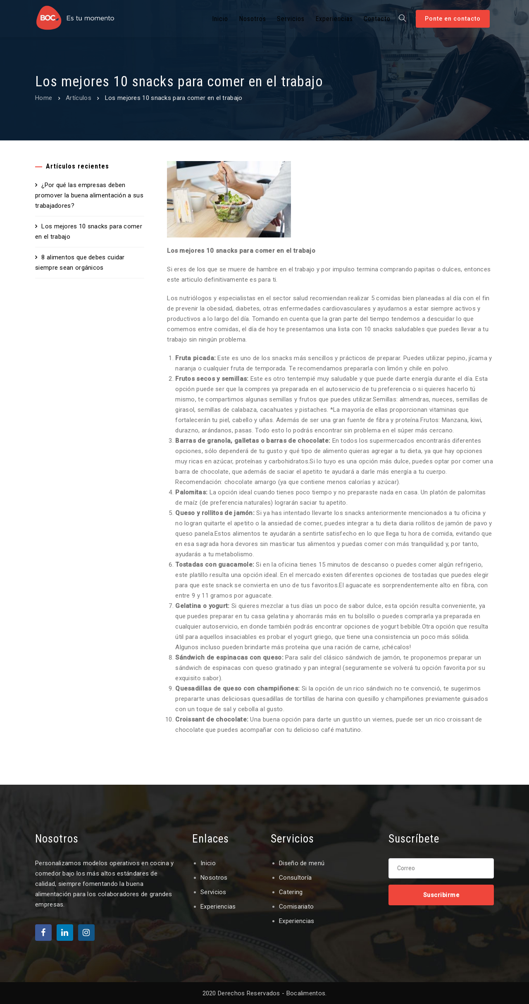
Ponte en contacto (453, 18)
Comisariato (296, 906)
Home (43, 98)
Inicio (208, 863)
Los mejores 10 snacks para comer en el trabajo (88, 231)
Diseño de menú (301, 863)
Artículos (78, 98)
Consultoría (295, 877)
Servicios (213, 892)
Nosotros (213, 877)
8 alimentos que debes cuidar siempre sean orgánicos (80, 262)
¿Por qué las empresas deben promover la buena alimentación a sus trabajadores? (89, 195)
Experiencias (218, 906)
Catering (291, 892)
